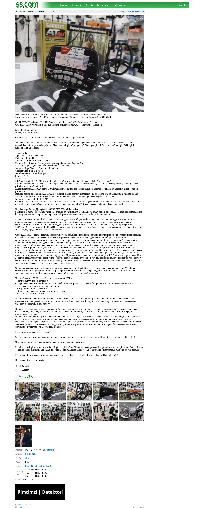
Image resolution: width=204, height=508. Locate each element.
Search (107, 5)
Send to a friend (24, 499)
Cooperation (103, 506)
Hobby (18, 11)
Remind (21, 502)
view (27, 446)
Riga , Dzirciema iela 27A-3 (38, 454)
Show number (47, 438)
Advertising (91, 506)
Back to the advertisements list (132, 11)
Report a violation (137, 502)
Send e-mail (30, 442)
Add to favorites (24, 492)
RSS (112, 506)
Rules (66, 506)
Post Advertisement (70, 5)
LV (180, 5)
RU (185, 5)
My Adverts (92, 5)
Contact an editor (77, 506)
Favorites (121, 5)
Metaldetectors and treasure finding (36, 11)
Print (20, 496)
